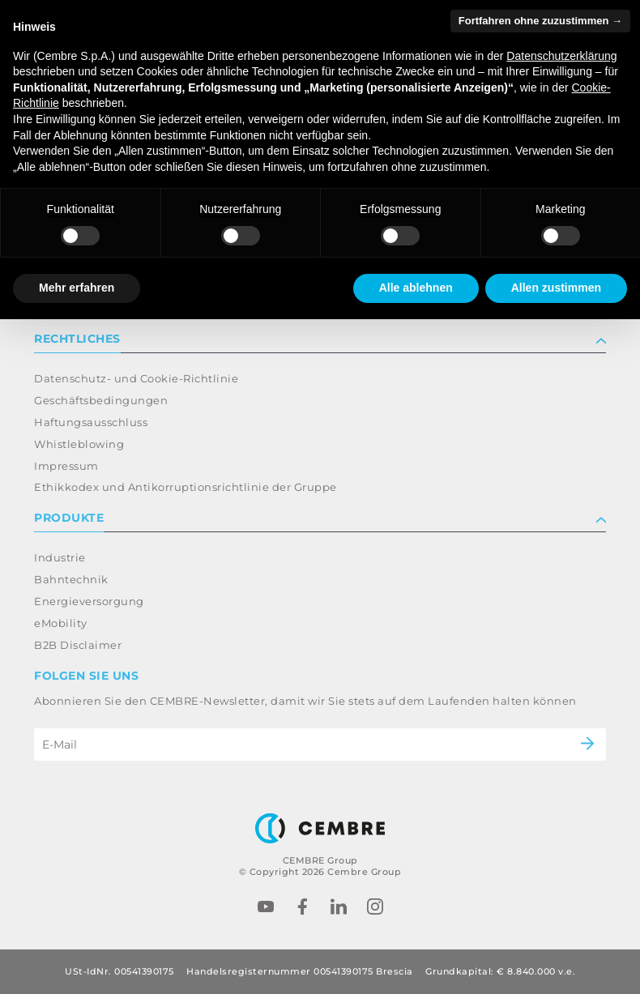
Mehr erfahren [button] (76, 287)
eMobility (60, 622)
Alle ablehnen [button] (416, 287)
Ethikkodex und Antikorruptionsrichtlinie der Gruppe (185, 486)
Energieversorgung (89, 601)
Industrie (60, 557)
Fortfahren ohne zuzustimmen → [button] (540, 21)
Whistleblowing (79, 443)
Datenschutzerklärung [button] (561, 55)
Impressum (66, 465)
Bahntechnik (71, 579)
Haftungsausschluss (90, 422)
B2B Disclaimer (78, 644)
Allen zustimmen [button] (556, 287)
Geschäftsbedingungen (101, 400)
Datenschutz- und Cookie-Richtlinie (136, 378)
